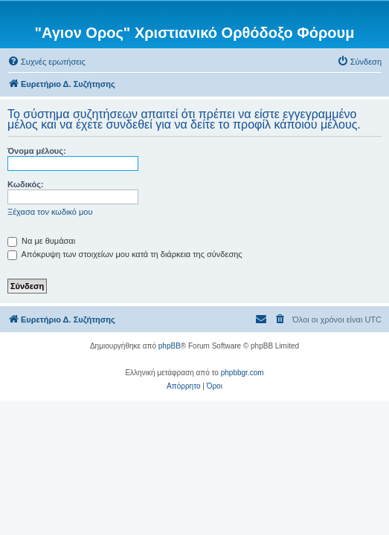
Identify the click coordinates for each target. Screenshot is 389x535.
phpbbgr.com (242, 373)
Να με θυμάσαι (41, 240)
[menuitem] (46, 62)
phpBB (169, 346)
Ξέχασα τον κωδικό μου (50, 211)
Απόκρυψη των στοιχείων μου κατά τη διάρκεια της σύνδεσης (124, 254)
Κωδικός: (25, 184)
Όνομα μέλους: (36, 150)
